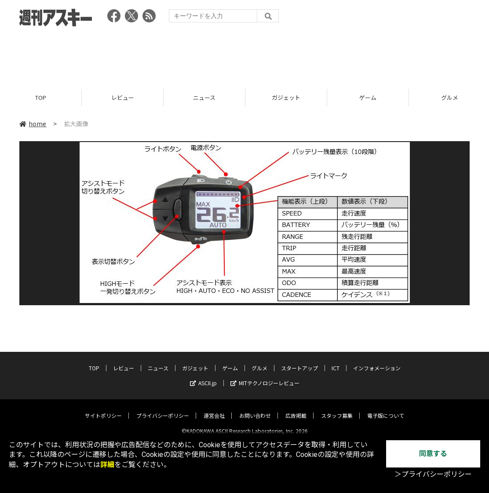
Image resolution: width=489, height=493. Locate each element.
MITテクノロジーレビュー (264, 376)
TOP (40, 98)
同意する (433, 453)
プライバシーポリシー (162, 408)
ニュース (204, 98)
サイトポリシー (103, 408)
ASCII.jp (203, 376)
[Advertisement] (244, 55)
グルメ (259, 361)
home (32, 124)
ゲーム (367, 98)
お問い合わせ (255, 408)
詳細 (107, 464)
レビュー (122, 98)
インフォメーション (377, 361)
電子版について (385, 408)
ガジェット (286, 98)
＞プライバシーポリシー (433, 474)
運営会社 (214, 408)
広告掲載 (296, 408)
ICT (335, 361)
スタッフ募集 (337, 408)
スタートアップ (299, 361)
